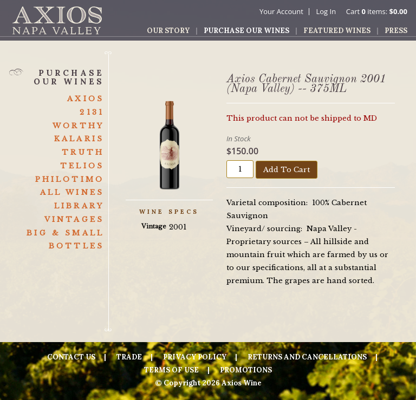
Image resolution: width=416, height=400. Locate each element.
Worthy (78, 125)
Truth (83, 152)
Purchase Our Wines (246, 30)
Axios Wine (57, 20)
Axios (85, 98)
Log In (326, 11)
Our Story (168, 30)
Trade (129, 357)
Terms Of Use (171, 370)
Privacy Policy (194, 357)
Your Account (281, 11)
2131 (92, 112)
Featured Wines (336, 30)
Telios (82, 166)
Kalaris (79, 138)
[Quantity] (239, 169)
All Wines (72, 192)
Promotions (246, 370)
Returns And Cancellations (307, 357)
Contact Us (71, 357)
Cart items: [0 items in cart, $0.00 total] (376, 11)
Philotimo (69, 179)
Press (396, 30)
